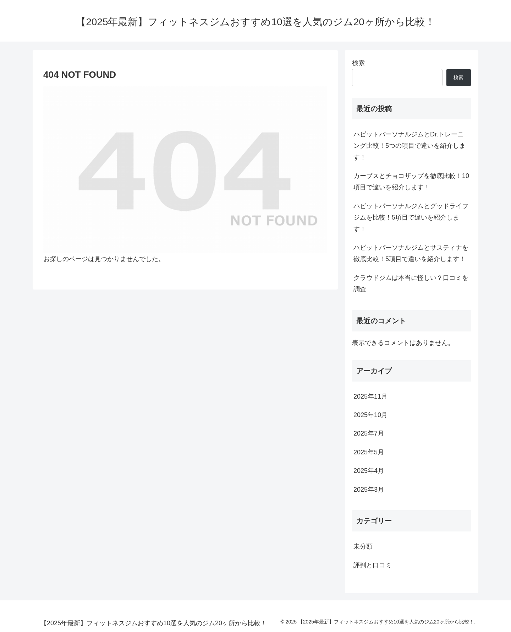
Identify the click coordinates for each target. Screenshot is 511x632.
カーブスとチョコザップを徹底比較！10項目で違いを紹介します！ (411, 181)
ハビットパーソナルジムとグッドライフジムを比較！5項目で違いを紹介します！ (410, 217)
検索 (358, 62)
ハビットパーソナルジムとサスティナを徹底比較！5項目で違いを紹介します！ (410, 253)
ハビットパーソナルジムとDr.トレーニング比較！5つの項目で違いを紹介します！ (409, 146)
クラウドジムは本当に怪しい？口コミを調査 (410, 283)
